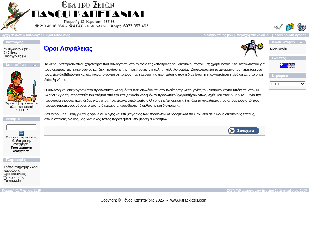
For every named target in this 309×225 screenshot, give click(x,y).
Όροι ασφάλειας (15, 174)
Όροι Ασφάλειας (58, 35)
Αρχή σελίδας (12, 35)
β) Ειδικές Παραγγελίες (12, 54)
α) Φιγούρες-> (13, 49)
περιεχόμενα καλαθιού (253, 35)
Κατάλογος (34, 35)
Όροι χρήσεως (14, 177)
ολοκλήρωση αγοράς (290, 35)
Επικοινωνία (12, 180)
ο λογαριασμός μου (218, 35)
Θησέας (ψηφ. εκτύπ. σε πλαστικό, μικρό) (21, 105)
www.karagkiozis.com (188, 200)
